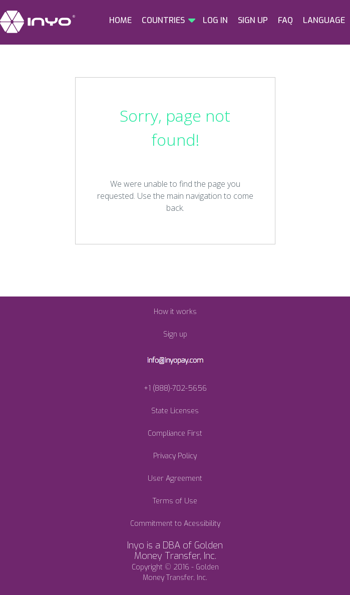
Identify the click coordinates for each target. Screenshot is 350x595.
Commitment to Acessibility (175, 523)
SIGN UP (253, 20)
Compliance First (175, 433)
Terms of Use (175, 501)
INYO (37, 22)
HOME (120, 20)
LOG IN (215, 20)
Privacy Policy (175, 456)
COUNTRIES (163, 20)
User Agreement (175, 478)
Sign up (175, 334)
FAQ (285, 20)
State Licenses (175, 411)
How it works (175, 312)
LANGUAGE (324, 20)
